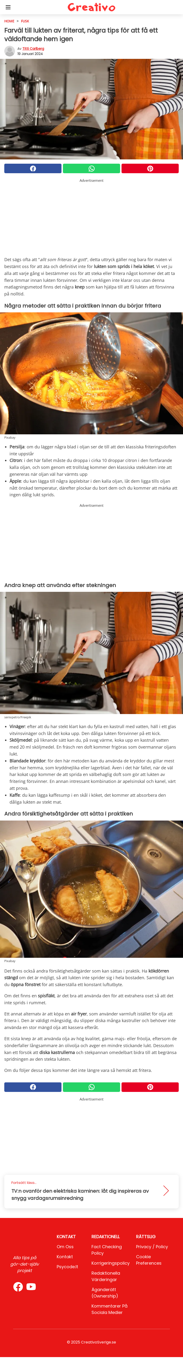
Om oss (65, 1247)
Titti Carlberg (33, 48)
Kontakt (65, 1257)
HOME (9, 21)
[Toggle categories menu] (8, 7)
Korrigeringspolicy (111, 1263)
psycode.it (67, 1267)
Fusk (25, 21)
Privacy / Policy (152, 1247)
